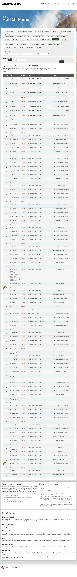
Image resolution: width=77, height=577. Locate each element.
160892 (23, 294)
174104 (23, 155)
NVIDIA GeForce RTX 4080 (34, 359)
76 (6, 383)
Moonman (13, 359)
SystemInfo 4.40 (60, 552)
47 (6, 262)
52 (6, 291)
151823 (23, 425)
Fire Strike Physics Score (18, 39)
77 (6, 387)
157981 (23, 336)
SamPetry (13, 394)
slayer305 (13, 298)
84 (6, 414)
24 (6, 175)
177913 (23, 136)
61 (6, 326)
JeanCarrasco (14, 283)
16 (6, 144)
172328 (23, 162)
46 (6, 259)
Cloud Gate (63, 39)
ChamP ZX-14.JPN (14, 375)
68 (6, 352)
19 (6, 155)
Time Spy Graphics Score (65, 31)
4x (22, 59)
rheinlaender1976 (14, 399)
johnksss (13, 193)
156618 (23, 359)
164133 (23, 239)
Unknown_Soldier (14, 448)
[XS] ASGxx (14, 329)
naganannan (14, 321)
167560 (23, 212)
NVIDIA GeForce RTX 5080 (34, 106)
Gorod (12, 115)
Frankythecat (14, 413)
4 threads (32, 53)
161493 (23, 266)
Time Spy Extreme (9, 31)
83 (6, 410)
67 (6, 348)
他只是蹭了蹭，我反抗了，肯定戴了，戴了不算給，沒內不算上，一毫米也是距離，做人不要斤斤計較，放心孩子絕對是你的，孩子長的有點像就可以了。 (15, 275)
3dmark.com (53, 504)
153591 (23, 405)
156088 (23, 363)
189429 (23, 106)
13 (6, 132)
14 (6, 136)
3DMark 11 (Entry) (9, 44)
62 (6, 329)
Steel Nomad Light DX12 (23, 36)
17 (6, 148)
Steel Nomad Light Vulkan (38, 36)
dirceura (13, 348)
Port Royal (15, 34)
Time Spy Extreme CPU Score (42, 31)
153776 (23, 402)
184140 (23, 115)
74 (6, 375)
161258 (23, 290)
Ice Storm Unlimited (9, 42)
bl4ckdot (13, 325)
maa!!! (12, 174)
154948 (23, 379)
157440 (23, 348)
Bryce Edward (14, 390)
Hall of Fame (62, 4)
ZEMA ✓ (13, 344)
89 (6, 433)
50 (6, 284)
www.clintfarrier (14, 467)
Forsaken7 (13, 386)
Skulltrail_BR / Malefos (14, 352)
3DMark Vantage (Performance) (54, 44)
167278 (23, 216)
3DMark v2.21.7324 (38, 68)
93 (6, 448)
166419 (23, 220)
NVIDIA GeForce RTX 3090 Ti (35, 325)
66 (6, 345)
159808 (23, 313)
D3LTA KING (14, 258)
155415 (23, 371)
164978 (23, 227)
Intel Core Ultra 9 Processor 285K (61, 287)
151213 (23, 440)
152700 (23, 413)
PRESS (20, 567)
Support (71, 4)
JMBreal (13, 294)
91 (6, 441)
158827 (23, 321)
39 (6, 232)
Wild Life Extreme (46, 39)
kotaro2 (13, 162)
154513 (23, 394)
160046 (23, 310)
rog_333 (13, 151)
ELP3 (12, 470)
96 (6, 460)
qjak (12, 101)
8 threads (24, 53)
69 (6, 356)
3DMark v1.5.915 (33, 556)
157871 (23, 340)
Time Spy (54, 31)
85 (6, 418)
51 (6, 287)
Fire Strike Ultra (50, 36)
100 (6, 475)
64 (6, 337)
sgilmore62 (13, 455)
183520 (23, 120)
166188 (23, 224)
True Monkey (14, 310)
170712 (23, 178)
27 (6, 186)
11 (6, 125)
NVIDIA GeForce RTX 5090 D (35, 78)
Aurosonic (13, 178)
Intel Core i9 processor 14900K (61, 97)
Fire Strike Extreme (61, 36)
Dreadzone (13, 97)
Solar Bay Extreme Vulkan (49, 34)
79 (6, 395)
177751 (23, 139)
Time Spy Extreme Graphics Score (24, 31)
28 (6, 190)
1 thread (47, 53)
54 (6, 299)
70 (6, 360)
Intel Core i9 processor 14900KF (61, 78)
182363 (23, 124)
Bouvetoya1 (14, 363)
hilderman (13, 231)
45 (6, 255)
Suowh (12, 432)
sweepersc (13, 306)
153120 (23, 409)
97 (6, 464)
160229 (23, 306)
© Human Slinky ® (15, 167)
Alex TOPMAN (14, 147)
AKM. (12, 78)
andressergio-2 (14, 216)
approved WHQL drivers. (49, 490)
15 (6, 140)
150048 (23, 471)
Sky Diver (55, 39)
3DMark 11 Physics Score (22, 44)
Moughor (13, 128)
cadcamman (14, 402)
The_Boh (13, 220)
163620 (23, 243)
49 (6, 270)
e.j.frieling (13, 440)
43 (6, 247)
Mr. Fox (13, 185)
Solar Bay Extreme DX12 (34, 34)
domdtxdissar (14, 120)
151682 (23, 428)
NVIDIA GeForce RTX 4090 (34, 88)
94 (6, 452)
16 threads (16, 53)
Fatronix (13, 212)
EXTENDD (13, 332)
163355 (23, 247)
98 (6, 467)
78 (6, 391)
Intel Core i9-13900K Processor (60, 139)
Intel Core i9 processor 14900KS (61, 101)
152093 (23, 417)
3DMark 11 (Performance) (56, 42)
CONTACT (14, 567)
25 (6, 179)
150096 (23, 463)
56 (6, 306)
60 (6, 322)
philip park (13, 235)
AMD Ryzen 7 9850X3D (58, 459)
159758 (23, 317)
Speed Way (7, 34)
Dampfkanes (14, 336)
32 (6, 205)
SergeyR (13, 204)
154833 (23, 382)
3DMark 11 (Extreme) (41, 42)
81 (6, 402)
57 (6, 310)
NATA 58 (13, 201)
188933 (23, 110)
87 (6, 425)
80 (6, 398)
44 (6, 251)
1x (9, 59)
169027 (23, 201)
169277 (23, 189)
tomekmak (13, 224)
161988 (23, 258)
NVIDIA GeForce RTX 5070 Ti (35, 405)
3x (18, 59)
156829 (23, 356)
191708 (23, 101)
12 (6, 129)
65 (6, 341)
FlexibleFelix (14, 254)
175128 (23, 151)
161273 (23, 283)
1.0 (61, 61)
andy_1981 (13, 451)
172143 (23, 166)
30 (6, 198)
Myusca (13, 421)
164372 (23, 231)
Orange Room (30, 47)
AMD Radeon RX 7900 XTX (34, 243)
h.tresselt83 (13, 424)
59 (6, 318)
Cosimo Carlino (14, 155)
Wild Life (37, 39)
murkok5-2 (13, 143)
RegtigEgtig (13, 379)
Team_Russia (14, 88)
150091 (23, 467)
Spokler (13, 106)
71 (6, 364)
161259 (23, 287)
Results (53, 4)
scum (12, 189)
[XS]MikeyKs (14, 409)
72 (6, 368)
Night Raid (29, 39)
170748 (23, 174)
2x (14, 59)
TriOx (12, 317)
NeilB (12, 302)
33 (6, 209)
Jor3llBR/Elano (14, 197)
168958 (23, 205)
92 (6, 444)
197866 (23, 83)
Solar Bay (23, 34)
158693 (23, 329)
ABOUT (7, 567)
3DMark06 (21, 47)
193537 (23, 92)
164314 (23, 235)
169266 (23, 193)
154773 (23, 386)
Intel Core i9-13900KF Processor (61, 254)
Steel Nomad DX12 (62, 34)
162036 (23, 254)
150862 (23, 447)
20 (6, 159)
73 (6, 371)
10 (6, 120)
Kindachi (13, 239)
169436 (23, 185)
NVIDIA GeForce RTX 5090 (34, 101)
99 (6, 471)
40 (6, 236)
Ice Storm (31, 42)
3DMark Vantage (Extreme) (38, 44)
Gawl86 (13, 182)
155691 (23, 367)
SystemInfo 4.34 (38, 552)
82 (6, 406)
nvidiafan (13, 83)
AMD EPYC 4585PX (58, 120)
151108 (23, 444)
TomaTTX (13, 250)
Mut (12, 92)
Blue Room (39, 47)
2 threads (39, 53)
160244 (23, 302)
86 (6, 421)
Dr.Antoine (13, 124)
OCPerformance (15, 417)
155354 (23, 375)
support (27, 497)
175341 (23, 143)
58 (6, 314)
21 (6, 163)
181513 (23, 128)
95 (6, 456)
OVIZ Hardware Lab (14, 171)
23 (6, 171)
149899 (23, 474)
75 (6, 379)
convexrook (13, 474)
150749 (23, 451)
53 (6, 295)
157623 (23, 344)
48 (6, 266)
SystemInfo (70, 487)
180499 (23, 132)
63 (6, 333)
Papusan (13, 135)
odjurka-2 (13, 262)
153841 (23, 398)
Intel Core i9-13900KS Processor (61, 143)
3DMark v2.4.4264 (36, 527)
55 (6, 303)
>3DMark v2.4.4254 (57, 533)
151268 (23, 436)
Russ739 (13, 246)
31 (6, 201)
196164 (23, 88)
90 (6, 437)
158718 (23, 325)
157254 (23, 352)
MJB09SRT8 (14, 428)
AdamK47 (13, 355)
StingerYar (13, 367)
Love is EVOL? (14, 463)
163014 (23, 250)
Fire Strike (7, 39)
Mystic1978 (13, 405)
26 (6, 182)
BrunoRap (13, 436)
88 (6, 429)
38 (6, 228)
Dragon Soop (14, 382)
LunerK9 (13, 208)
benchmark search (52, 69)
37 (6, 224)
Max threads (8, 53)
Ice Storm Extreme (21, 42)
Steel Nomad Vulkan (9, 36)
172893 (23, 158)
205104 (23, 78)
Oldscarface (14, 139)
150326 (23, 459)
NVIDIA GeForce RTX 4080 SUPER (36, 321)
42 (6, 243)
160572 (23, 298)
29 (6, 194)
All (5, 59)
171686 (23, 170)
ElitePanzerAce (14, 132)
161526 (23, 262)
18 (6, 151)
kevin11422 (13, 287)
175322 (23, 147)
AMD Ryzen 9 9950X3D (59, 83)
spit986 (12, 290)
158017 (23, 332)
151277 (23, 432)
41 (6, 240)
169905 (23, 182)
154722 (23, 390)
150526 (23, 455)
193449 (23, 97)
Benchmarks (44, 4)
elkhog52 (13, 340)
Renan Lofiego (14, 313)
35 (6, 217)
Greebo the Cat (15, 110)
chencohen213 (14, 371)
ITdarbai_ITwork (15, 444)
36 (6, 221)
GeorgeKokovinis (15, 227)
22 (6, 167)
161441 (23, 269)
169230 (23, 197)
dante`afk (13, 266)
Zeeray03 (13, 158)
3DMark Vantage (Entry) (10, 47)
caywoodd (13, 243)
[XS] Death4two (14, 459)
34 (6, 213)
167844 (23, 208)
